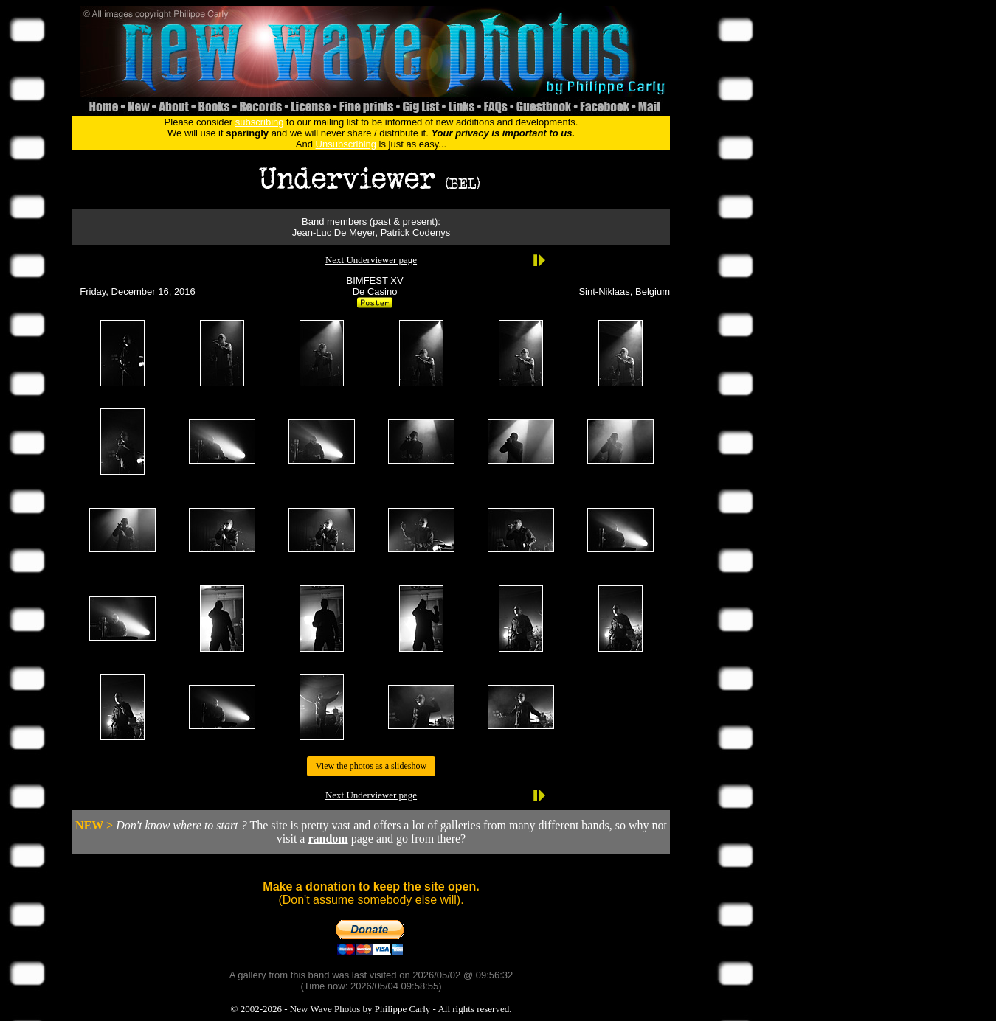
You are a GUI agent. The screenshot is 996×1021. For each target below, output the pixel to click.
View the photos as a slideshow (371, 766)
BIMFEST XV (375, 280)
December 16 (140, 291)
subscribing (259, 122)
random (327, 838)
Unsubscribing (346, 144)
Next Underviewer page (371, 259)
